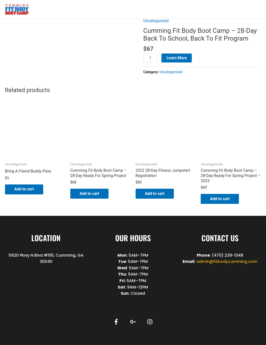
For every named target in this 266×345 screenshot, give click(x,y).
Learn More (177, 58)
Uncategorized (156, 20)
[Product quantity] (150, 58)
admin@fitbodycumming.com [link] (226, 262)
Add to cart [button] (25, 189)
